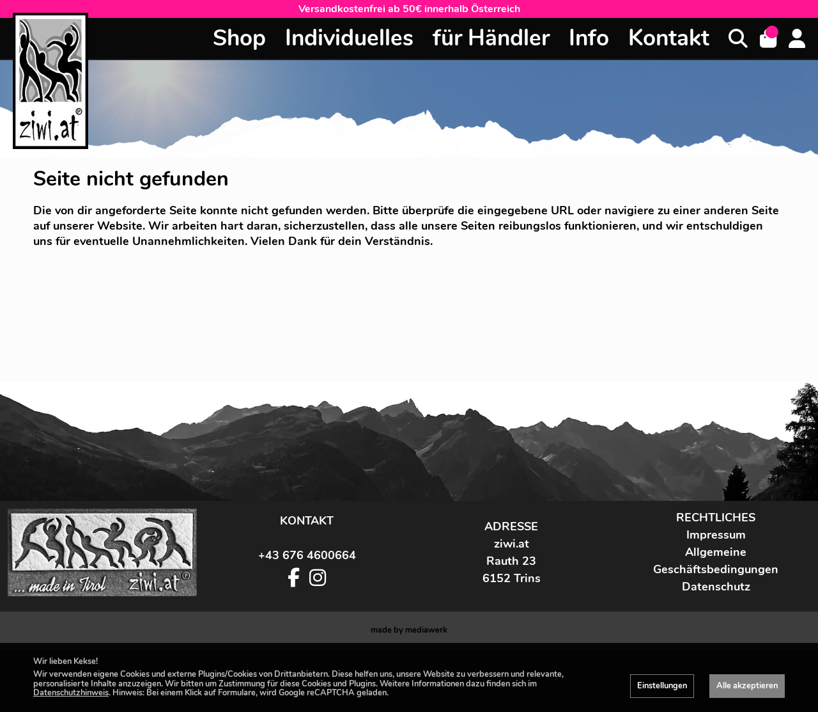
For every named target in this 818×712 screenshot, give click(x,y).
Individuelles (349, 38)
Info (589, 38)
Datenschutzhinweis (71, 693)
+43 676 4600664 (307, 618)
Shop (239, 38)
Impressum (716, 597)
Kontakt (668, 38)
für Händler (491, 38)
